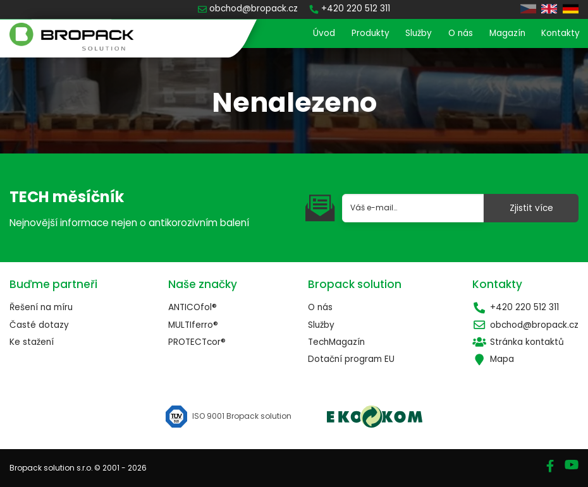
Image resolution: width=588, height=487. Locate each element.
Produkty (370, 33)
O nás (460, 33)
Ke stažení (31, 342)
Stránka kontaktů (518, 342)
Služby (418, 33)
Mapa (493, 359)
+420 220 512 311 (515, 307)
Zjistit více (531, 208)
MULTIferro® (193, 325)
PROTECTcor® (197, 342)
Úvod (324, 33)
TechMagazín (336, 342)
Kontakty (560, 33)
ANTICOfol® (192, 307)
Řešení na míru (41, 307)
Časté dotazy (39, 325)
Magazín (507, 33)
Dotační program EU (351, 359)
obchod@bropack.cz (525, 325)
